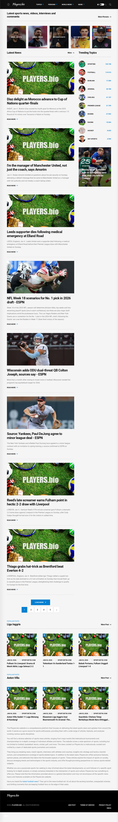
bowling (91, 81)
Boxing (90, 114)
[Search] (110, 4)
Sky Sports (92, 139)
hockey (91, 130)
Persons (51, 4)
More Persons (104, 17)
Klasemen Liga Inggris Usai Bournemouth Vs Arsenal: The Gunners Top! (56, 729)
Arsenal (91, 89)
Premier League (94, 106)
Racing (90, 122)
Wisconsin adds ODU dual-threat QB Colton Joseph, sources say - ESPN (37, 378)
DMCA (109, 818)
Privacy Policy (105, 815)
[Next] (57, 619)
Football (91, 72)
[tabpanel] (95, 167)
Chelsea (91, 97)
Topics (39, 4)
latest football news (30, 791)
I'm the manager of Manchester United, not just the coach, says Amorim (37, 170)
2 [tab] (87, 182)
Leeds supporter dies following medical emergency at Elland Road (34, 237)
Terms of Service (87, 815)
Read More (12, 120)
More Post (106, 634)
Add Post (72, 815)
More (80, 4)
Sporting (91, 64)
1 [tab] (83, 182)
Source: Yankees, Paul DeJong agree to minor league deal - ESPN (34, 443)
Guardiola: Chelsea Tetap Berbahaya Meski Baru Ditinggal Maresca (93, 729)
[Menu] (8, 4)
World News (67, 4)
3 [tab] (91, 182)
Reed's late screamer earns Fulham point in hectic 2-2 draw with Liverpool (37, 511)
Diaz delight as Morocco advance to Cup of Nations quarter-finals (37, 102)
